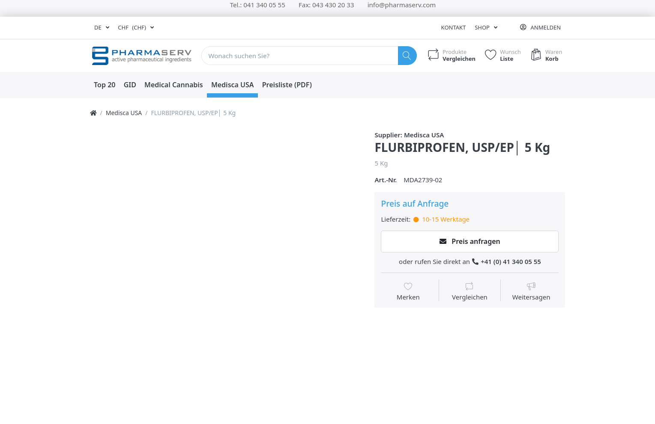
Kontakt (453, 27)
